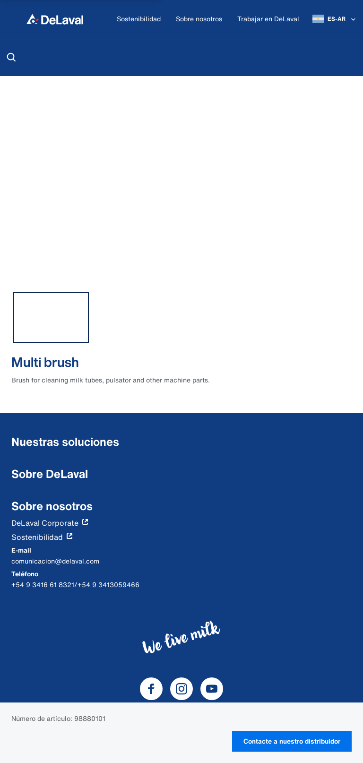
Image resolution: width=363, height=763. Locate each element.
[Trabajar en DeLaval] (268, 19)
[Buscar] (11, 57)
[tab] (51, 317)
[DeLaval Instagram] (181, 688)
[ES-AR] (335, 19)
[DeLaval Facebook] (151, 688)
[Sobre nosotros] (199, 19)
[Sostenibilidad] (138, 19)
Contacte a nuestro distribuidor (291, 741)
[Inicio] (55, 18)
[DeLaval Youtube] (212, 688)
